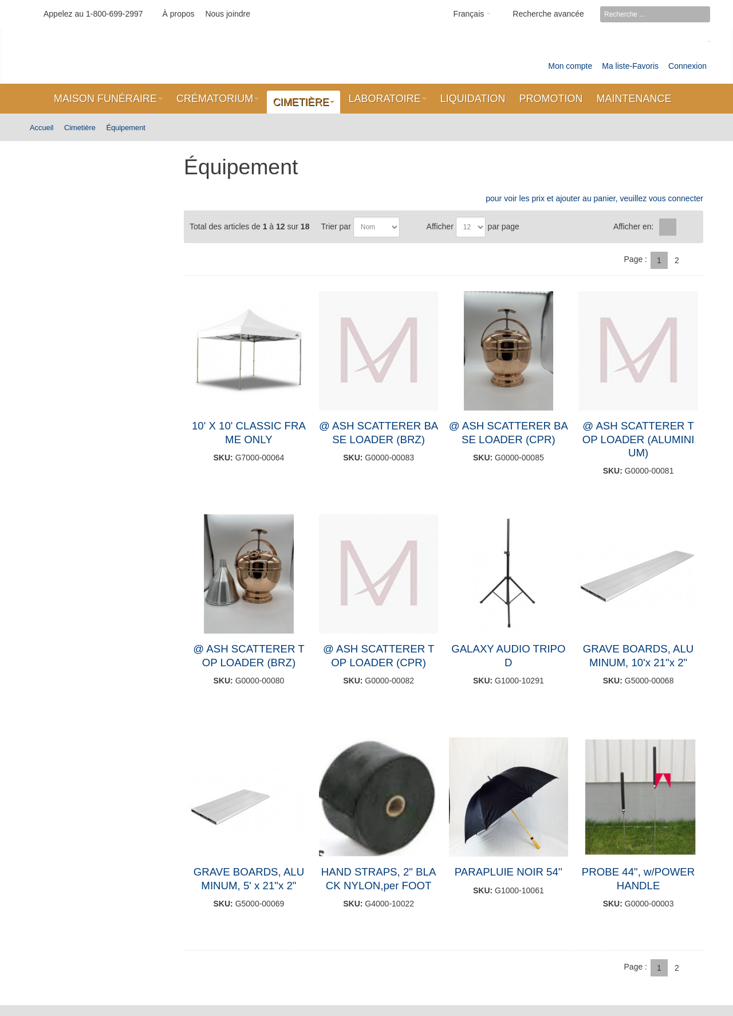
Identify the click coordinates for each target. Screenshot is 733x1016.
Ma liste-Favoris (630, 66)
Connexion (687, 66)
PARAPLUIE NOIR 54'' (508, 872)
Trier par (335, 226)
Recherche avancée (548, 13)
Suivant (694, 260)
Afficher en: (633, 226)
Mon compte (570, 66)
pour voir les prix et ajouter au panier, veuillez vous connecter (594, 198)
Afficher (440, 226)
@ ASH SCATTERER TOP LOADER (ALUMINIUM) (638, 439)
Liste (686, 227)
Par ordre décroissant (410, 227)
